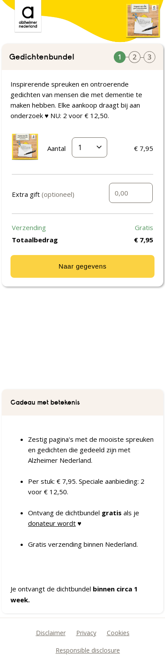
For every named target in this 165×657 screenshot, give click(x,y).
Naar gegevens (83, 266)
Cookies (118, 633)
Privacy (86, 633)
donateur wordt (52, 523)
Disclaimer (51, 633)
